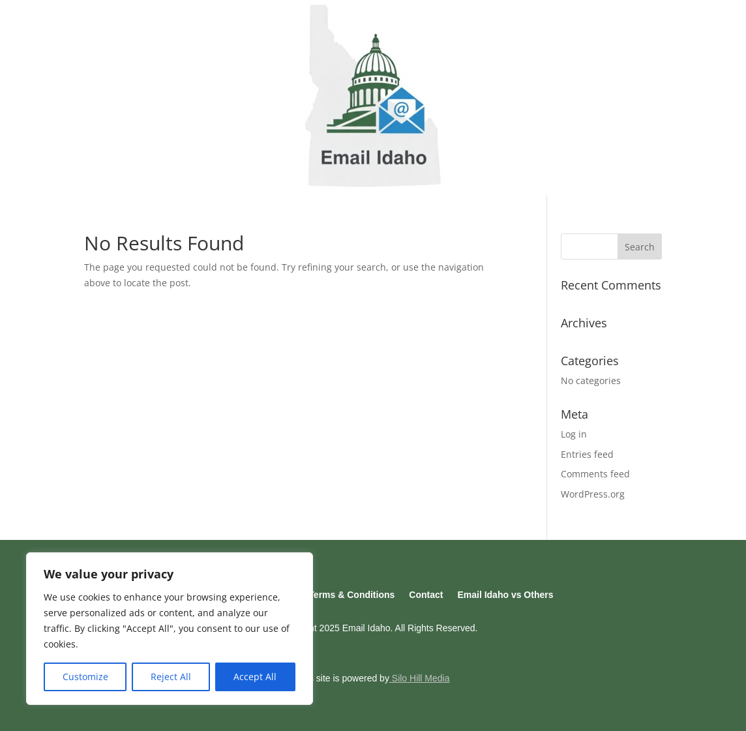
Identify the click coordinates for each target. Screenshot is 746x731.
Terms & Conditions (351, 595)
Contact (426, 595)
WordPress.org (593, 494)
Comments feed (595, 474)
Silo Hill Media (419, 678)
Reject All (171, 676)
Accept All (254, 676)
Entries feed (587, 454)
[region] (169, 628)
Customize (85, 676)
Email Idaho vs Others (505, 595)
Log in (574, 434)
